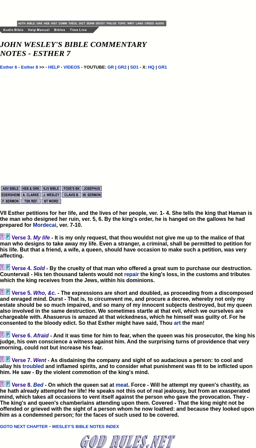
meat (122, 385)
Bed (38, 385)
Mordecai (44, 225)
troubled (33, 366)
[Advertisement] (95, 10)
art (177, 323)
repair (131, 274)
